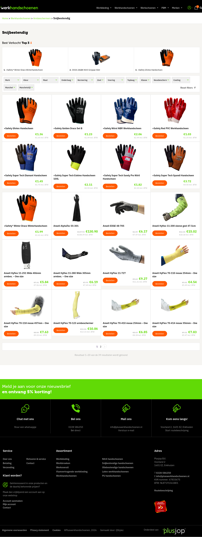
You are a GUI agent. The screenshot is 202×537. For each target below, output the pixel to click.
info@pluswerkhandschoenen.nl (172, 476)
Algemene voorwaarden (14, 530)
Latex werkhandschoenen (115, 471)
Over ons (7, 459)
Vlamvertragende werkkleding (72, 471)
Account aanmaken (13, 500)
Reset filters (186, 87)
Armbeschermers (42, 18)
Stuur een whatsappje (25, 427)
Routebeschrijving (163, 490)
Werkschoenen (147, 7)
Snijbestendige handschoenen (117, 463)
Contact (30, 463)
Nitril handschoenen (112, 459)
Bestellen (11, 135)
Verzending (8, 467)
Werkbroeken (63, 463)
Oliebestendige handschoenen (117, 467)
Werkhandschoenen (124, 7)
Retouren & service (36, 459)
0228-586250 (163, 472)
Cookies (56, 530)
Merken (175, 7)
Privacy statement (39, 530)
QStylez (119, 530)
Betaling (7, 463)
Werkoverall (62, 467)
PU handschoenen (111, 475)
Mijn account (9, 504)
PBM (163, 7)
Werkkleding (102, 7)
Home (5, 18)
